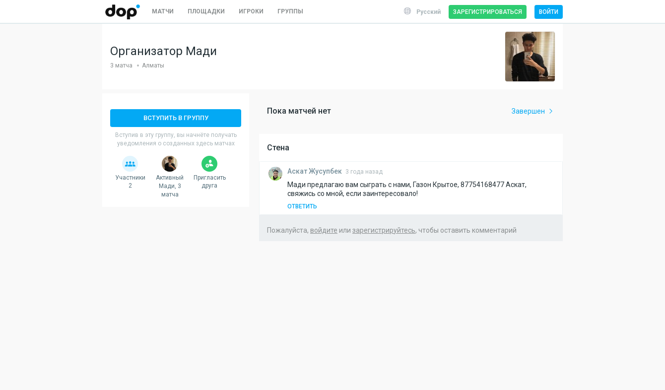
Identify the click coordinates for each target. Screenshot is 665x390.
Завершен (533, 111)
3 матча (121, 65)
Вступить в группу (175, 118)
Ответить (302, 206)
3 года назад (364, 171)
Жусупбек (315, 171)
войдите (323, 230)
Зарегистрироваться (487, 11)
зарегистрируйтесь (383, 230)
